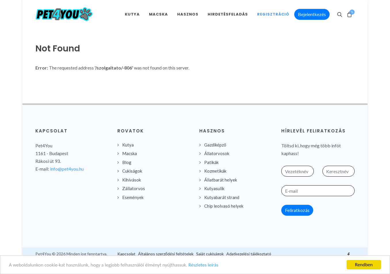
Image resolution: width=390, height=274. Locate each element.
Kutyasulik (214, 188)
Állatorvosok (216, 153)
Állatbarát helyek (220, 179)
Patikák (211, 162)
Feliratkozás (297, 210)
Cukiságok (132, 170)
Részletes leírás (203, 265)
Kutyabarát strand (221, 197)
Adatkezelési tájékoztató (248, 253)
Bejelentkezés (312, 14)
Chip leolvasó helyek (223, 206)
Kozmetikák (215, 170)
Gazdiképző (215, 144)
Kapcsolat (126, 253)
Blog (126, 162)
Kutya (128, 144)
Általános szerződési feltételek (166, 253)
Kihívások (131, 179)
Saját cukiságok (210, 253)
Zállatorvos (133, 188)
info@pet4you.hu (67, 168)
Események (133, 197)
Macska (129, 153)
